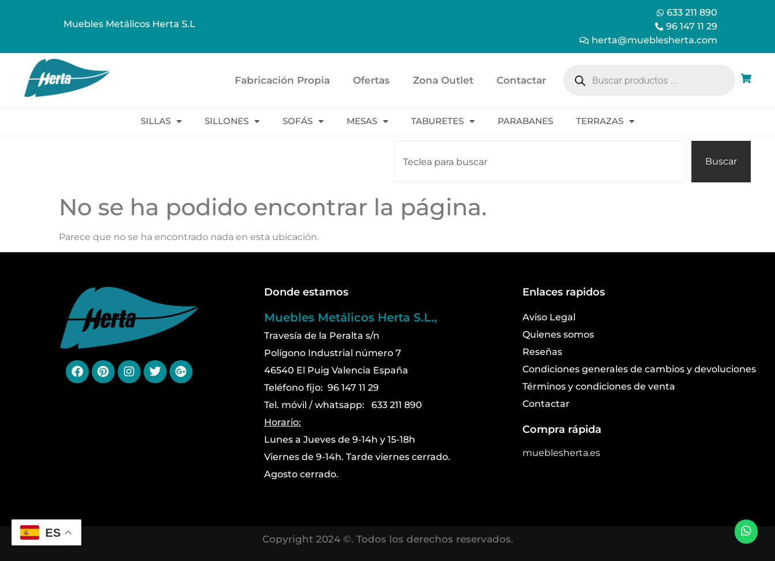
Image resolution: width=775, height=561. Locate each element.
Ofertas (371, 80)
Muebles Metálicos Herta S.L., (350, 317)
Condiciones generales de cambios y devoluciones (639, 369)
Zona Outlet (443, 80)
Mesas (367, 121)
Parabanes (525, 120)
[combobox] (540, 161)
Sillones (232, 121)
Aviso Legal (548, 317)
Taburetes (443, 121)
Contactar (521, 80)
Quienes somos (558, 334)
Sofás (303, 121)
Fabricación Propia (282, 80)
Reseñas (542, 351)
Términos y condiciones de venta (598, 386)
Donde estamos (306, 292)
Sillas (161, 121)
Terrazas (605, 121)
